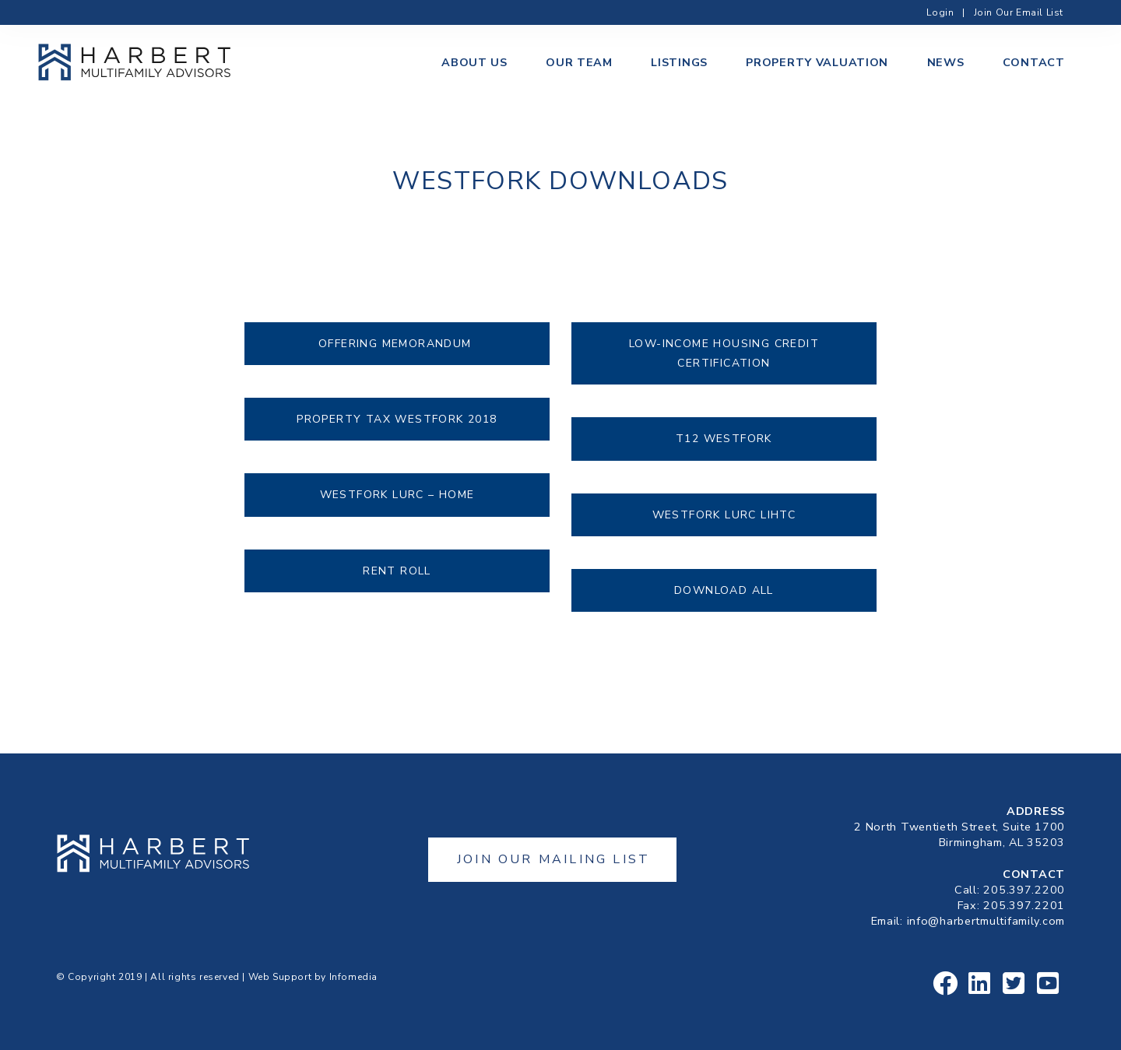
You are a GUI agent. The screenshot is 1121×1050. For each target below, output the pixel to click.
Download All (724, 590)
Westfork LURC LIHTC (724, 514)
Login (940, 12)
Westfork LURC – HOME (397, 494)
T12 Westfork (724, 438)
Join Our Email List (1018, 12)
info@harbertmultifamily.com (986, 921)
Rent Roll (397, 571)
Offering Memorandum (397, 343)
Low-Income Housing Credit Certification (724, 353)
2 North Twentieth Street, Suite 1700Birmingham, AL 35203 (959, 834)
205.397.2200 (1024, 889)
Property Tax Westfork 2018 (397, 419)
